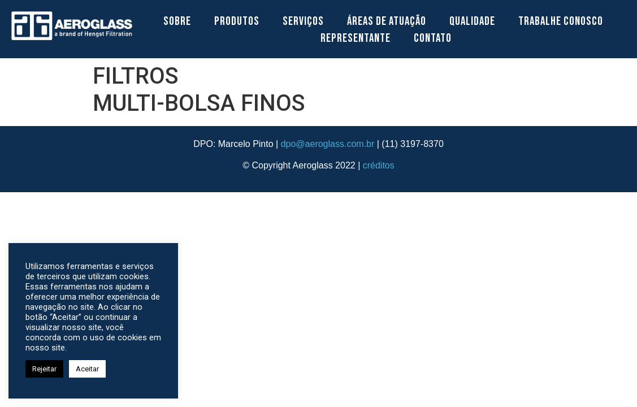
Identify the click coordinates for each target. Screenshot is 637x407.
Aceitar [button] (87, 369)
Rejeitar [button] (44, 369)
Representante (355, 38)
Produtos (236, 21)
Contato (433, 38)
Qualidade (472, 21)
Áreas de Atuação (386, 21)
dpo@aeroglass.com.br (328, 144)
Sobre (177, 21)
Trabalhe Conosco (560, 21)
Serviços (303, 21)
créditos (379, 165)
